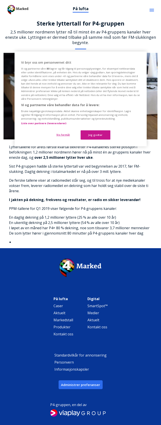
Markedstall (63, 320)
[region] (81, 98)
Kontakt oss (63, 334)
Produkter (62, 327)
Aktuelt (59, 312)
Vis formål (63, 134)
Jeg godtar (95, 135)
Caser (58, 305)
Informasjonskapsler (71, 369)
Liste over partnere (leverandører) (44, 123)
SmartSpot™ (97, 305)
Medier (93, 312)
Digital (93, 298)
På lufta (81, 8)
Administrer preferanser (80, 384)
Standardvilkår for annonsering (80, 355)
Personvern (64, 362)
